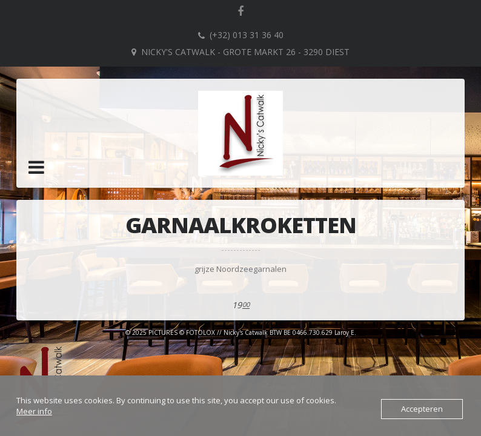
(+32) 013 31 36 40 (247, 35)
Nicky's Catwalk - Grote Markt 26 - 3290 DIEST (245, 52)
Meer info (34, 411)
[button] (36, 167)
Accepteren (422, 408)
